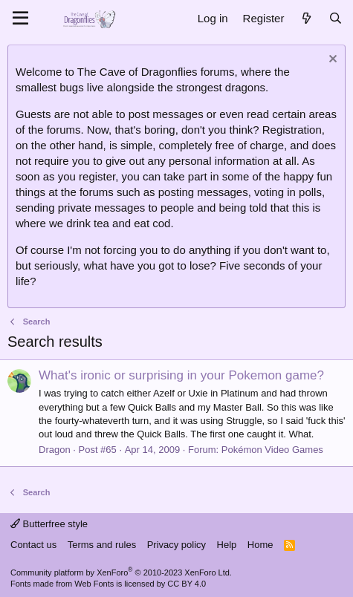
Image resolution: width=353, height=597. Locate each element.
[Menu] (20, 18)
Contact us (33, 544)
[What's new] (305, 18)
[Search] (335, 18)
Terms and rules (102, 544)
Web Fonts (94, 583)
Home (260, 544)
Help (227, 544)
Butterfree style (49, 523)
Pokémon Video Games (272, 449)
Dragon (55, 449)
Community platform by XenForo (121, 572)
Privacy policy (176, 544)
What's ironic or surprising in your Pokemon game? (181, 375)
